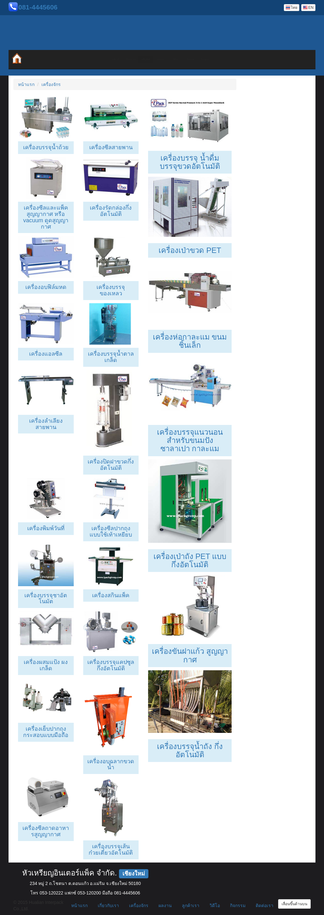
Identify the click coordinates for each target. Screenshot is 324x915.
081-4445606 (38, 7)
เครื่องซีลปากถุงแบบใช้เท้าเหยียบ (111, 531)
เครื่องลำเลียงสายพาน (46, 424)
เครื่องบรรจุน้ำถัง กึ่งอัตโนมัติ (190, 750)
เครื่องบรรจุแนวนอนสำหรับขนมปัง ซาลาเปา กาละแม (190, 440)
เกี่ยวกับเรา (82, 59)
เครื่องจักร (120, 59)
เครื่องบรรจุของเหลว (111, 290)
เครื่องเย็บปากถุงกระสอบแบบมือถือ (45, 732)
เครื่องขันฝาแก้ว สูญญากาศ (190, 655)
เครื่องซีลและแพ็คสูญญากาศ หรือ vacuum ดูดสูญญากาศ (45, 217)
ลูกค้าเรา (190, 905)
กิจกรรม (234, 59)
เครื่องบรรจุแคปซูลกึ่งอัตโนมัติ (110, 665)
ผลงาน (158, 59)
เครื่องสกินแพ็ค (110, 595)
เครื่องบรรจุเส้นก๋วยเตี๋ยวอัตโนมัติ (111, 849)
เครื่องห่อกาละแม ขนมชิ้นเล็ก (190, 341)
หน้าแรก (44, 59)
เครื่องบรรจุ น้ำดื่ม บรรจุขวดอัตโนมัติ (190, 162)
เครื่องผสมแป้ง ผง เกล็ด (46, 665)
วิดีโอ (196, 59)
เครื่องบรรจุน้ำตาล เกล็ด (111, 357)
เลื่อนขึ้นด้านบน (294, 904)
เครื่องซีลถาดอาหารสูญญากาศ (45, 831)
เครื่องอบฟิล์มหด (45, 287)
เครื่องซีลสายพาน (111, 147)
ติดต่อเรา (272, 59)
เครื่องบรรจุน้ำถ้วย (46, 147)
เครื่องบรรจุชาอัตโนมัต (45, 598)
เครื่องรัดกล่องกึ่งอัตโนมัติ (111, 211)
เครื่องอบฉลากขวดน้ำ (110, 764)
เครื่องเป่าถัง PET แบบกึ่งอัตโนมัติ (190, 560)
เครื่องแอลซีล (45, 354)
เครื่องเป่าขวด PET (190, 250)
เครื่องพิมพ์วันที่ (46, 528)
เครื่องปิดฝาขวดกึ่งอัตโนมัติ (111, 464)
